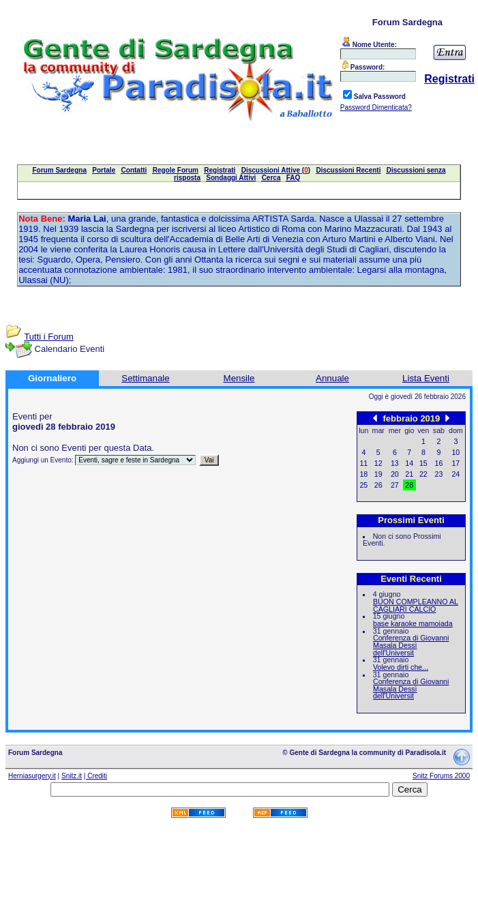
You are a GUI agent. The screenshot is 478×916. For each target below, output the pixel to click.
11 (363, 463)
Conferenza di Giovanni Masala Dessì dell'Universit (411, 645)
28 (409, 485)
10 (455, 452)
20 (395, 474)
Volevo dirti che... (400, 667)
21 (409, 474)
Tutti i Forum (48, 336)
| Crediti (95, 776)
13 (395, 463)
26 (378, 485)
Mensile (239, 378)
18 (363, 474)
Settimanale (145, 378)
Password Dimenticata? (376, 107)
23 (439, 474)
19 (378, 474)
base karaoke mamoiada (413, 623)
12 (378, 463)
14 (409, 463)
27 (395, 485)
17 (455, 463)
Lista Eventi (425, 378)
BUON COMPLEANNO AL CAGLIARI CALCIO (415, 605)
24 (455, 474)
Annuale (332, 378)
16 (439, 463)
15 (423, 463)
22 (423, 474)
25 (363, 485)
